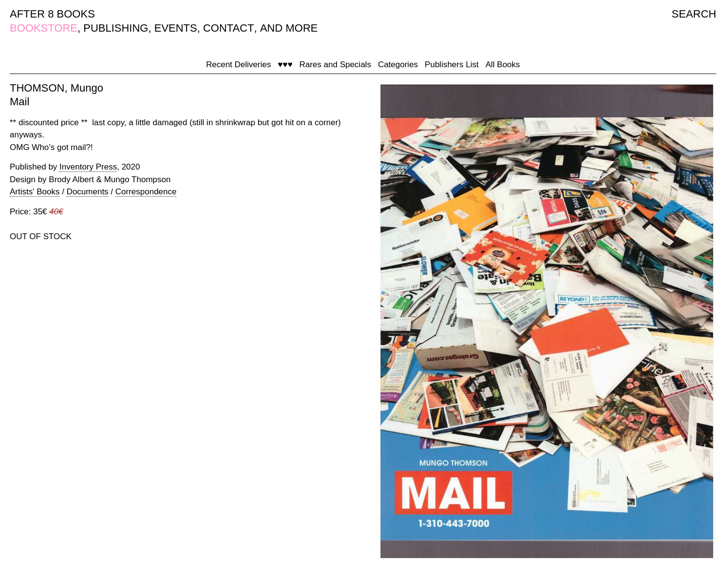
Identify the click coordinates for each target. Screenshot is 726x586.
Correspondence (146, 191)
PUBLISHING (115, 28)
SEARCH (693, 14)
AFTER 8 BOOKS (52, 14)
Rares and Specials (335, 64)
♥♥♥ (285, 64)
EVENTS (175, 28)
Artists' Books (34, 191)
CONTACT (228, 28)
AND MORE (289, 28)
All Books (502, 64)
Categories (398, 64)
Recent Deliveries (238, 64)
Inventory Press (88, 166)
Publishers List (452, 64)
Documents (88, 191)
